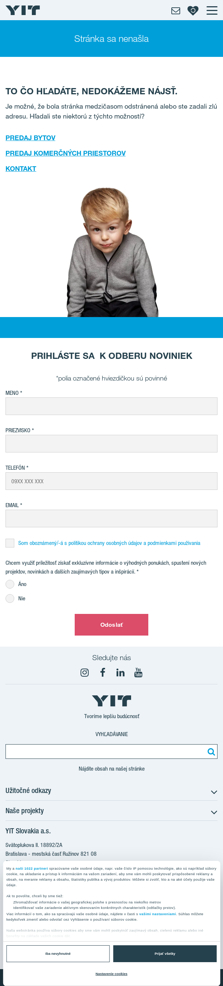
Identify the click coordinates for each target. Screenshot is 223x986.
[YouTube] (138, 672)
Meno (12, 392)
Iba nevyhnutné (58, 954)
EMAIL (12, 505)
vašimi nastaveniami (157, 914)
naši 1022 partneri (32, 868)
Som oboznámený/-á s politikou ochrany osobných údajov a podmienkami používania (109, 542)
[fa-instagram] (84, 672)
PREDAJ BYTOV (30, 137)
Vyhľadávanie (112, 734)
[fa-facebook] (102, 672)
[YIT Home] (22, 10)
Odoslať (111, 624)
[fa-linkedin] (120, 672)
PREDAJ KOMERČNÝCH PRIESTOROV (65, 153)
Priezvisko (17, 430)
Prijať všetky (165, 954)
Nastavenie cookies (111, 974)
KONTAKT (20, 168)
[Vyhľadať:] (210, 751)
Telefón (15, 467)
